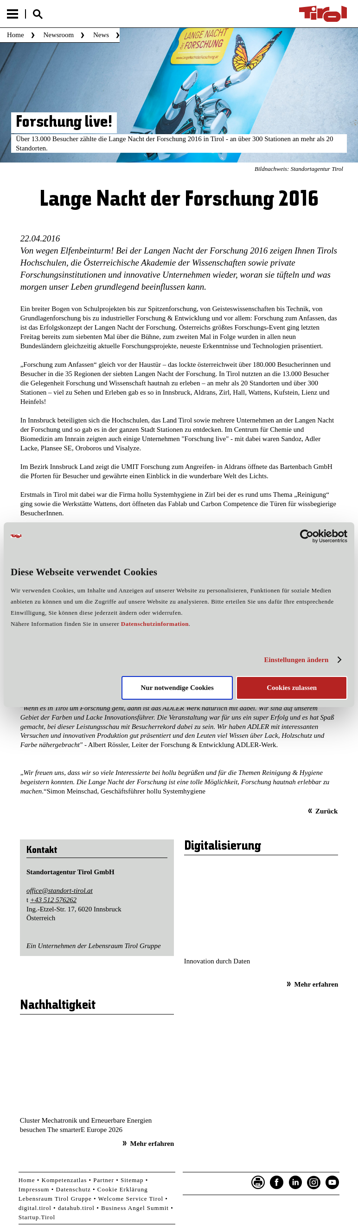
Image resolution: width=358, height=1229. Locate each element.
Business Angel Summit (135, 1207)
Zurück (326, 811)
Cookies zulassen (292, 687)
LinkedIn (295, 1183)
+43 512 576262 (53, 900)
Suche (37, 14)
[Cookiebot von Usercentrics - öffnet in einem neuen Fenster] (306, 536)
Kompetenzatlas (64, 1180)
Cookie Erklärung (122, 1189)
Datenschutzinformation (155, 623)
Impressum (34, 1189)
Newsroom (58, 35)
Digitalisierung (222, 846)
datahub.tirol (76, 1207)
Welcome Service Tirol (131, 1198)
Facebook (277, 1183)
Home (15, 35)
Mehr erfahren (316, 984)
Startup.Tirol (37, 1217)
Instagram (314, 1183)
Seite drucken (258, 1183)
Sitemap (132, 1180)
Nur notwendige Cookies (177, 687)
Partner (103, 1180)
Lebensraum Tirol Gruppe (55, 1198)
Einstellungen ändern (296, 659)
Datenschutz (73, 1189)
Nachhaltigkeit (58, 1005)
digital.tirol (35, 1207)
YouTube (332, 1183)
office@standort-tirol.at (59, 890)
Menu (12, 14)
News (101, 35)
